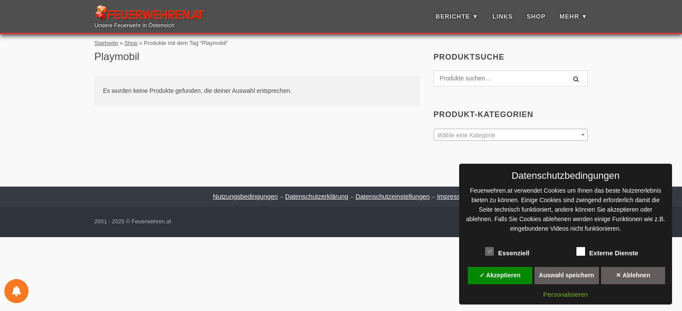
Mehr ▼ (574, 16)
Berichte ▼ (457, 16)
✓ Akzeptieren (500, 275)
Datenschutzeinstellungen (392, 196)
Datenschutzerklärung (316, 196)
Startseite (106, 43)
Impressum (453, 196)
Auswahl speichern (566, 275)
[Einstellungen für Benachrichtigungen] (16, 291)
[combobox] (511, 135)
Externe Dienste (607, 251)
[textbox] (510, 135)
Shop (536, 16)
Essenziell (507, 251)
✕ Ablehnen (633, 275)
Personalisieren (565, 294)
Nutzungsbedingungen (245, 196)
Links (502, 16)
